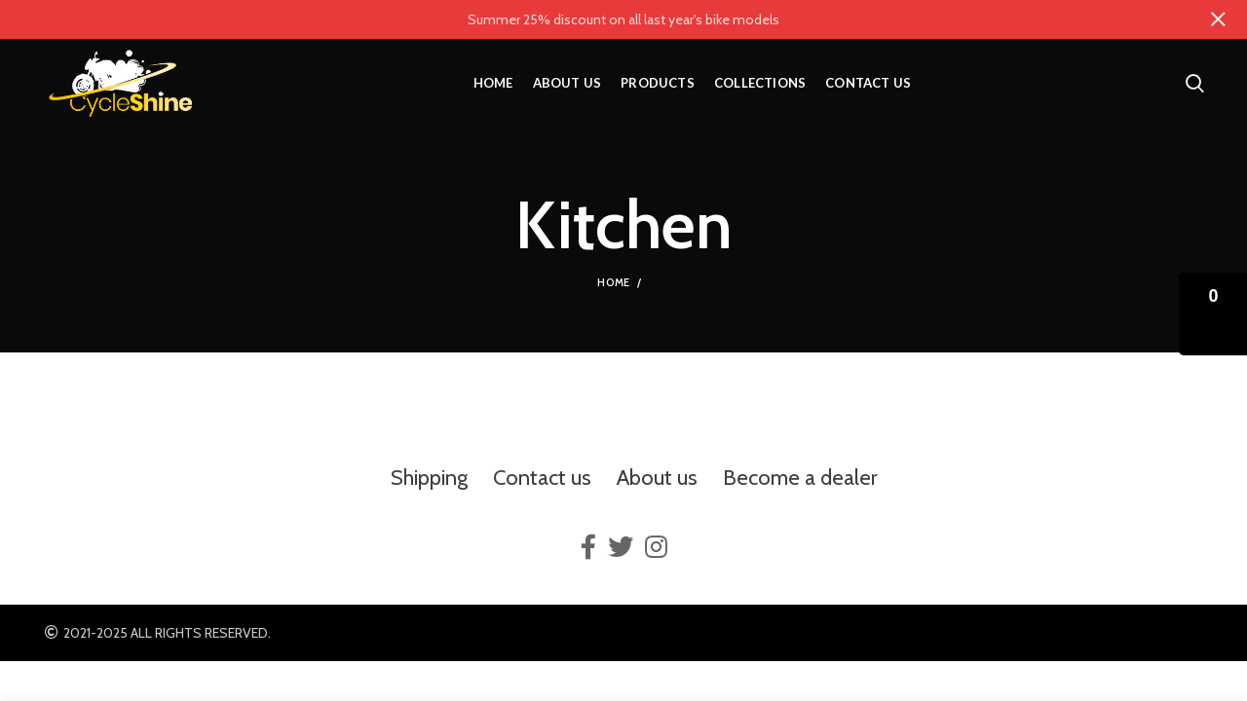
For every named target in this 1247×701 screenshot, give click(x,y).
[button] (1213, 314)
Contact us (542, 477)
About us (657, 477)
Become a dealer (800, 477)
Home (613, 282)
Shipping (429, 477)
